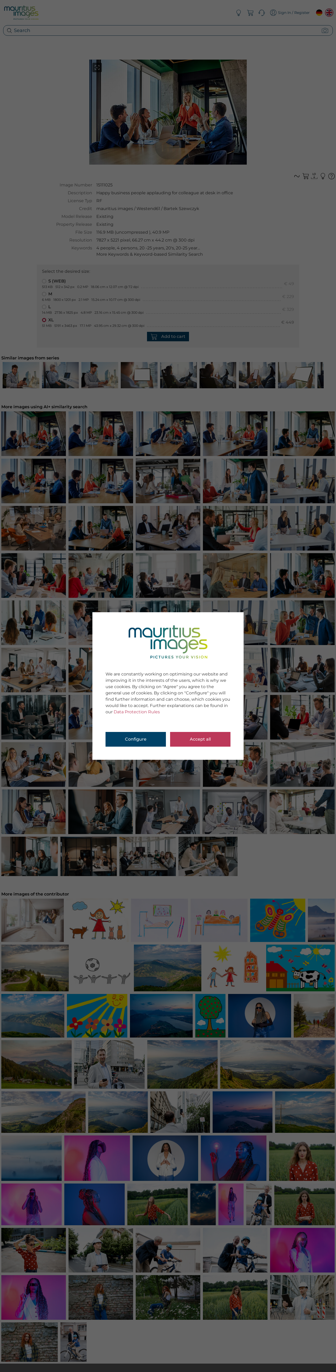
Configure (135, 739)
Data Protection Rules (137, 711)
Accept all (200, 739)
